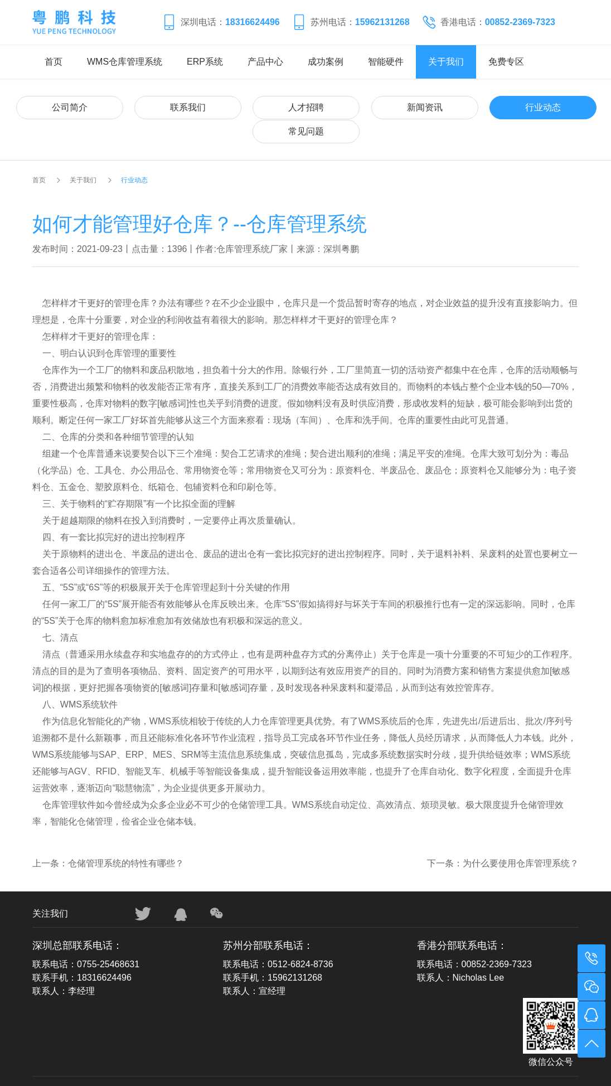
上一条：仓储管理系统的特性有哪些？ (108, 838)
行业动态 (441, 106)
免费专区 (506, 61)
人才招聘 (260, 106)
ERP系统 (205, 61)
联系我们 (170, 106)
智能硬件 (386, 61)
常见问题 (531, 106)
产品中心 (265, 61)
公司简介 (80, 106)
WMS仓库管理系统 (124, 61)
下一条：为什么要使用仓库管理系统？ (503, 838)
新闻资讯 (350, 106)
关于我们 (446, 61)
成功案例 (325, 61)
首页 (53, 61)
